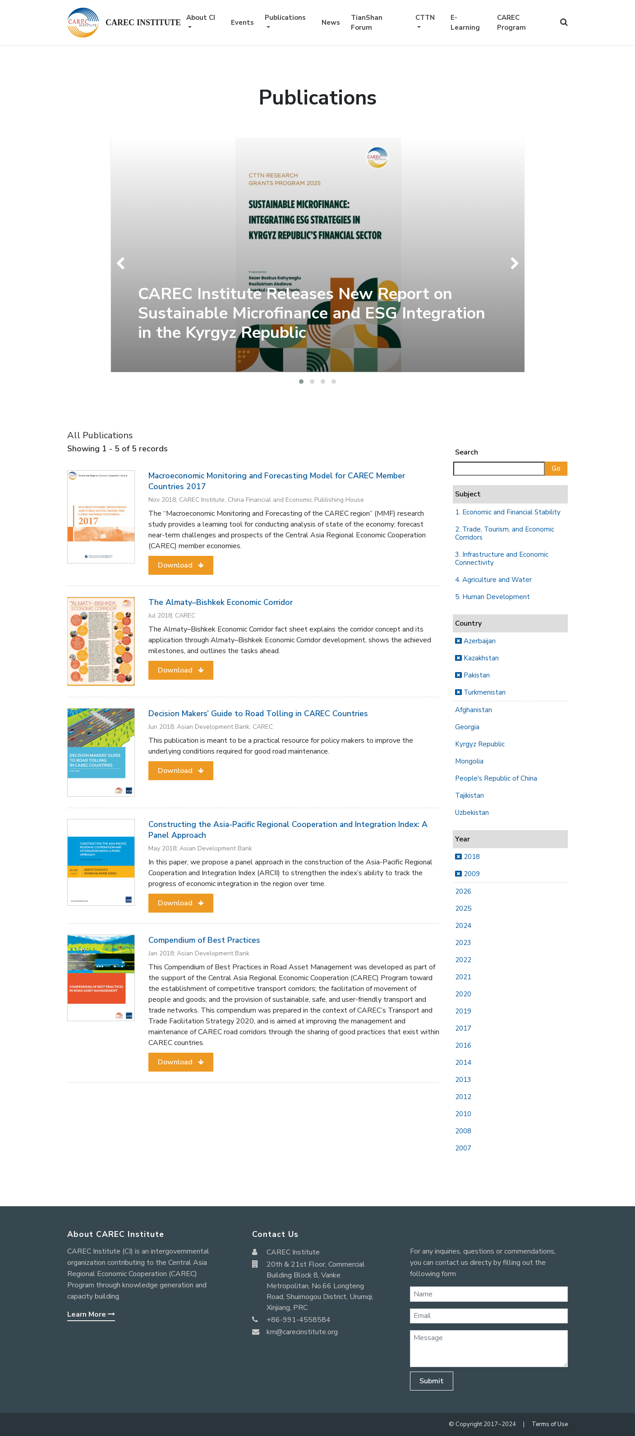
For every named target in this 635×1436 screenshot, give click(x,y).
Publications (285, 17)
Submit (431, 1381)
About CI (200, 17)
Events (242, 22)
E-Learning (465, 22)
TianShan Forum (366, 22)
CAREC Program (511, 22)
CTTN (425, 17)
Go (556, 468)
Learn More (91, 1314)
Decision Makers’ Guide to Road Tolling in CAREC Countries (258, 713)
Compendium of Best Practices (204, 940)
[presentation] (122, 263)
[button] (301, 381)
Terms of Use (550, 1424)
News (331, 22)
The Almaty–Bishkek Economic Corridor (220, 602)
